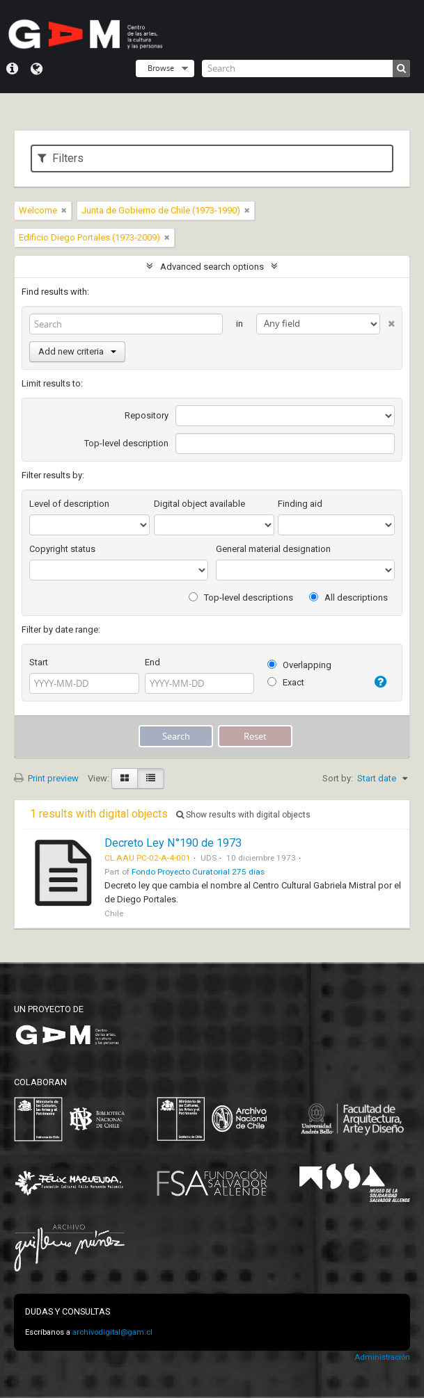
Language (36, 68)
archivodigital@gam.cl (112, 1332)
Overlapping (299, 665)
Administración (382, 1357)
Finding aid (300, 503)
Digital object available (199, 503)
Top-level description (126, 443)
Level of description (69, 503)
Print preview (46, 778)
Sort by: (337, 778)
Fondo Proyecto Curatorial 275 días (198, 872)
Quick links (12, 68)
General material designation (273, 549)
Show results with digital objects (243, 815)
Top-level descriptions (241, 597)
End (152, 662)
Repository (146, 415)
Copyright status (62, 549)
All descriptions (348, 597)
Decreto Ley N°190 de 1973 (173, 843)
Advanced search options (212, 266)
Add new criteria (77, 351)
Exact (285, 682)
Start (38, 662)
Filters (61, 158)
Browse (161, 68)
